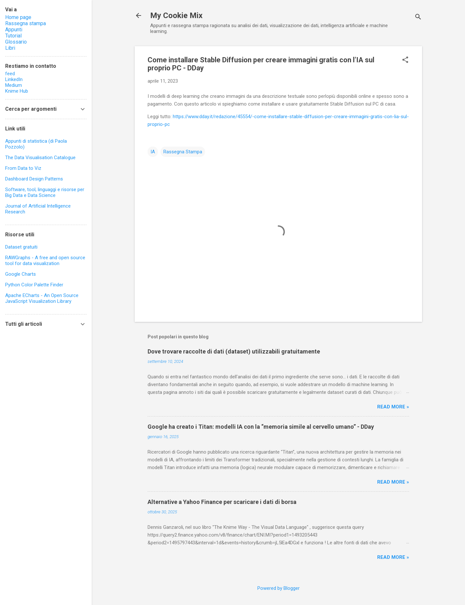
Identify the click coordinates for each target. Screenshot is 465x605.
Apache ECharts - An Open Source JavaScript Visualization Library (41, 298)
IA (152, 152)
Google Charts (20, 274)
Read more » (393, 407)
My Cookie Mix (176, 15)
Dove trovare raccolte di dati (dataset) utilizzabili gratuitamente (234, 351)
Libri (10, 48)
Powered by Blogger (278, 588)
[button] (405, 60)
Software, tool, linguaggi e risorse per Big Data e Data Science (44, 192)
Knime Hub (16, 91)
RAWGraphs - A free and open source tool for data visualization (45, 260)
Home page (18, 17)
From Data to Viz (23, 168)
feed (10, 74)
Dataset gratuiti (21, 247)
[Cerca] (418, 17)
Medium (13, 85)
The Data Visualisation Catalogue (40, 157)
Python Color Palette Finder (34, 285)
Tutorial (13, 36)
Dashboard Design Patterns (34, 179)
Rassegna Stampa (182, 152)
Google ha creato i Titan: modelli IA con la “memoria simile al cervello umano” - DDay (261, 426)
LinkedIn (14, 79)
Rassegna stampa (25, 23)
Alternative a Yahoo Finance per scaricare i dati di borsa (222, 501)
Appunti (13, 29)
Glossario (16, 42)
